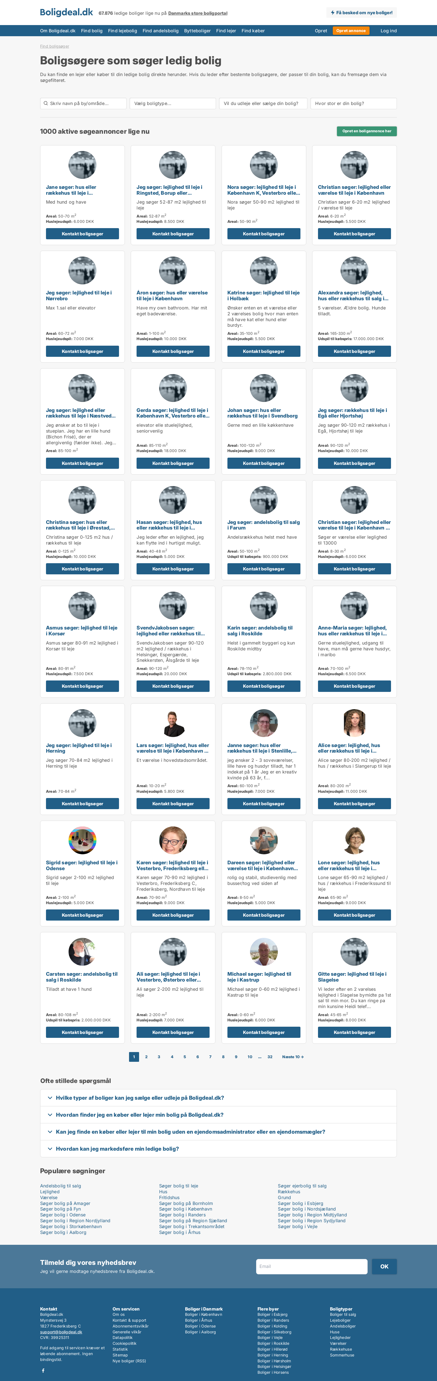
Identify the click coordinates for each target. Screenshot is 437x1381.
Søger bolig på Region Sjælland (193, 1220)
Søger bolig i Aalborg (63, 1232)
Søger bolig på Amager (65, 1203)
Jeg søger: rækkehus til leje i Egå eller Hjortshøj (352, 413)
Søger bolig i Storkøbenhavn (71, 1226)
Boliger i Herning (273, 1355)
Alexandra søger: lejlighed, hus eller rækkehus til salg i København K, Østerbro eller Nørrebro (352, 301)
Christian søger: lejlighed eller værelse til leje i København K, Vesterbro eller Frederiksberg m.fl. (354, 530)
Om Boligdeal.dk (58, 30)
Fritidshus (169, 1197)
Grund (284, 1197)
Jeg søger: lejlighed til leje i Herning (79, 748)
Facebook (43, 1370)
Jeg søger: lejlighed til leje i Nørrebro (79, 295)
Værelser (338, 1343)
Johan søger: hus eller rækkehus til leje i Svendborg (262, 413)
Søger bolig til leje (178, 1186)
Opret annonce (351, 30)
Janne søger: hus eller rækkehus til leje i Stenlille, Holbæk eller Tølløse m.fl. (259, 751)
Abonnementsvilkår (131, 1326)
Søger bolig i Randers (182, 1214)
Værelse (48, 1197)
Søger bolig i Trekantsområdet (192, 1226)
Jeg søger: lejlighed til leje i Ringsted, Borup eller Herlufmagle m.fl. (169, 193)
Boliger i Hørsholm (274, 1360)
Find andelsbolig (161, 30)
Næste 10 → (293, 1057)
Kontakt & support (129, 1320)
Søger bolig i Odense (63, 1214)
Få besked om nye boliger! (364, 12)
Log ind (389, 30)
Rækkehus (289, 1191)
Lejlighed (50, 1191)
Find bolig (92, 30)
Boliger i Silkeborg (275, 1331)
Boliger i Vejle (270, 1337)
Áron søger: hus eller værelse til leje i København (172, 295)
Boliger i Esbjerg (273, 1314)
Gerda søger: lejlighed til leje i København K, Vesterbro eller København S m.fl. (172, 416)
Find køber (253, 30)
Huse (334, 1331)
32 (270, 1057)
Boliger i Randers (273, 1320)
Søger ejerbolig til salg (302, 1186)
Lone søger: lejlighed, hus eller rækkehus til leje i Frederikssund (349, 868)
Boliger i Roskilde (274, 1343)
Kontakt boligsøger (82, 233)
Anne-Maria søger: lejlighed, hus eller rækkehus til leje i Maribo (352, 633)
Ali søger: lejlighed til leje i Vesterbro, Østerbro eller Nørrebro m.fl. (168, 980)
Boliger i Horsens (273, 1372)
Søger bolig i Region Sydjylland (312, 1220)
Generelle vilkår (127, 1331)
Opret (321, 30)
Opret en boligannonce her (367, 131)
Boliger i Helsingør (274, 1366)
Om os (119, 1314)
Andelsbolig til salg (60, 1186)
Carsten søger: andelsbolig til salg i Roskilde (82, 977)
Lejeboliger (340, 1320)
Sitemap (120, 1355)
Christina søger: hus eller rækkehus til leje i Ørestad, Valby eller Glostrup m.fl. (78, 528)
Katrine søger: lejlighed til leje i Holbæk (263, 295)
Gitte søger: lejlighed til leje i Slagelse (352, 977)
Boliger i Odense (200, 1326)
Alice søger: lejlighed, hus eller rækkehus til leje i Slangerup (349, 751)
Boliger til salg (343, 1314)
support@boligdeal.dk (61, 1331)
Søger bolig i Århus (180, 1232)
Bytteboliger (197, 30)
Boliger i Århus (198, 1320)
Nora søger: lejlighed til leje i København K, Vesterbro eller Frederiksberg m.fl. (262, 193)
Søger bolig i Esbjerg (300, 1203)
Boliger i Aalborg (200, 1331)
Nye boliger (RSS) (129, 1360)
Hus (163, 1191)
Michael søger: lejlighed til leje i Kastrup (259, 977)
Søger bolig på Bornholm (186, 1203)
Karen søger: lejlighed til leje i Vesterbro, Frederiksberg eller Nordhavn (173, 868)
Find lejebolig (122, 30)
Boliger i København (203, 1314)
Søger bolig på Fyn (60, 1209)
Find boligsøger (54, 46)
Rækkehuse (341, 1349)
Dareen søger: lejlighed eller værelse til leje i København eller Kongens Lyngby (261, 868)
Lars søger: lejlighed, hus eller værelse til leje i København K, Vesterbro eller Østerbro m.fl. (173, 751)
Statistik (120, 1349)
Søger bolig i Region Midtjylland (312, 1214)
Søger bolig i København (185, 1209)
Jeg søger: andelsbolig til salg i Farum (263, 525)
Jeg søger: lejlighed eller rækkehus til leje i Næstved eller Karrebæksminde (78, 416)
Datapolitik (123, 1337)
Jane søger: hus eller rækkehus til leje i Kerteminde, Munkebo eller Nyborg (78, 195)
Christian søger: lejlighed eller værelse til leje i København (354, 190)
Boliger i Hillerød (273, 1349)
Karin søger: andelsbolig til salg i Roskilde (260, 630)
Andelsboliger (343, 1326)
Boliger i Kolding (272, 1326)
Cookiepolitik (125, 1343)
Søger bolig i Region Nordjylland (75, 1220)
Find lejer (226, 30)
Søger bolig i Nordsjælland (307, 1209)
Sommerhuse (342, 1355)
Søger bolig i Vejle (297, 1226)
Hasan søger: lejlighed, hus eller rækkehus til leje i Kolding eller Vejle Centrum (170, 528)
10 (250, 1057)
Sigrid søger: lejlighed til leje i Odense (82, 865)
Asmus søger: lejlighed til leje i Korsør (81, 630)
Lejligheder (340, 1337)
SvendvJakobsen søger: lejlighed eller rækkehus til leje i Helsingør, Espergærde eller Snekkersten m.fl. (170, 636)
